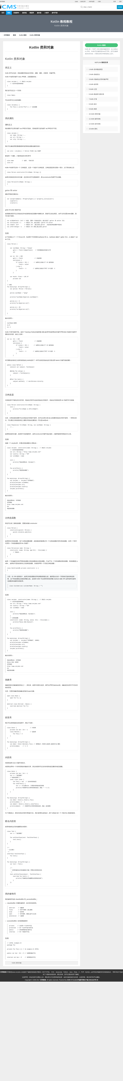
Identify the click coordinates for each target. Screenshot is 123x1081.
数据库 (32, 13)
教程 (8, 13)
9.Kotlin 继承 (93, 109)
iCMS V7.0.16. (71, 980)
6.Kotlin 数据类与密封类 (96, 94)
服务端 (24, 13)
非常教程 (7, 35)
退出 (99, 1)
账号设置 (91, 1)
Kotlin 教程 (23, 35)
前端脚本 (16, 13)
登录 (114, 1)
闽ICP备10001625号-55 (90, 980)
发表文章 (83, 1)
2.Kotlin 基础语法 (94, 74)
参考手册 (55, 13)
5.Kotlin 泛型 (93, 89)
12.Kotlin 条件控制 (94, 124)
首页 (3, 13)
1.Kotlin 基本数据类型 (96, 69)
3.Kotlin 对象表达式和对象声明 (98, 79)
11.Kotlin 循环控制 (94, 119)
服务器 (39, 13)
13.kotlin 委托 (93, 129)
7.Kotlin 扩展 (93, 99)
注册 (120, 1)
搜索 (120, 7)
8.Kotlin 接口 (93, 104)
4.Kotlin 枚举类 (93, 84)
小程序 (46, 13)
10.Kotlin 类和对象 (94, 114)
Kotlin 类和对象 (35, 35)
